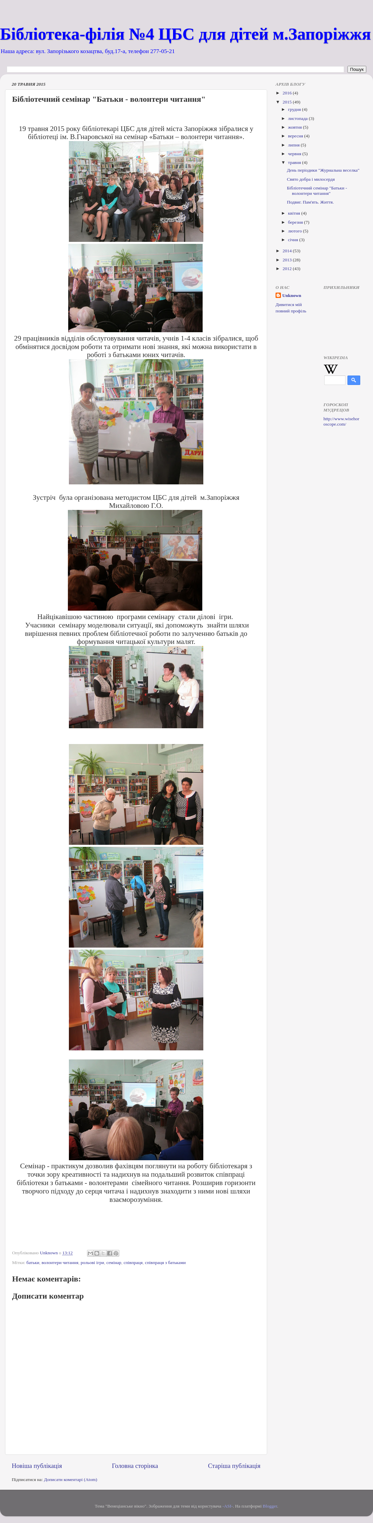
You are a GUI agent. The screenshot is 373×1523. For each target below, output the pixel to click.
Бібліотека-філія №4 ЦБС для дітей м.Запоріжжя (185, 34)
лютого (295, 230)
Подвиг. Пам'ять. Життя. (310, 202)
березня (296, 222)
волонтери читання (60, 1262)
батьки (33, 1262)
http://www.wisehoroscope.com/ (342, 421)
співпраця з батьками (165, 1262)
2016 (288, 92)
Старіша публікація (234, 1465)
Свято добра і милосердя (311, 179)
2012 (288, 268)
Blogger (270, 1506)
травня (295, 162)
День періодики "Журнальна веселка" (323, 170)
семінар (113, 1262)
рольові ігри (92, 1262)
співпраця (133, 1262)
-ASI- (227, 1506)
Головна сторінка (135, 1465)
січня (293, 239)
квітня (294, 213)
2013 (288, 259)
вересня (296, 135)
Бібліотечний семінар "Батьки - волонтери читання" (317, 190)
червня (295, 153)
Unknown (291, 295)
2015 (288, 101)
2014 (288, 250)
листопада (298, 118)
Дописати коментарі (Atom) (70, 1479)
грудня (295, 109)
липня (294, 144)
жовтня (295, 127)
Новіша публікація (37, 1465)
